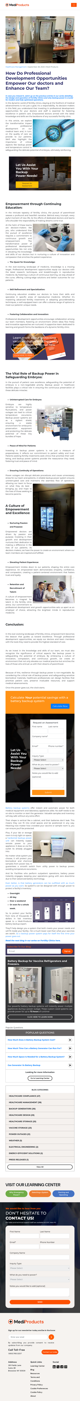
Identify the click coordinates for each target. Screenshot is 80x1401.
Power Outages (19, 1134)
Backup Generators (22, 1109)
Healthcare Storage (22, 1121)
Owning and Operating (63, 1193)
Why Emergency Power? (16, 1193)
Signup (67, 951)
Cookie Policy (36, 1392)
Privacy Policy (36, 1384)
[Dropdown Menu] (74, 5)
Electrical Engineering (23, 1147)
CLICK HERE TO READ (23, 355)
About (33, 1396)
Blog (32, 1369)
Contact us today (50, 1352)
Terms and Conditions (35, 1379)
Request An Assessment (27, 184)
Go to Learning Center (40, 1078)
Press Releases (19, 1160)
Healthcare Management (16, 67)
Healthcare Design (21, 1115)
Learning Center (37, 1366)
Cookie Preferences (39, 1388)
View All (40, 1167)
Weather (15, 1140)
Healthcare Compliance (24, 1096)
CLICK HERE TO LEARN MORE (40, 1017)
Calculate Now (60, 706)
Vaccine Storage (20, 1128)
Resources (35, 1373)
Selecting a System (40, 1192)
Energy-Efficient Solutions (26, 1153)
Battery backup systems (17, 808)
